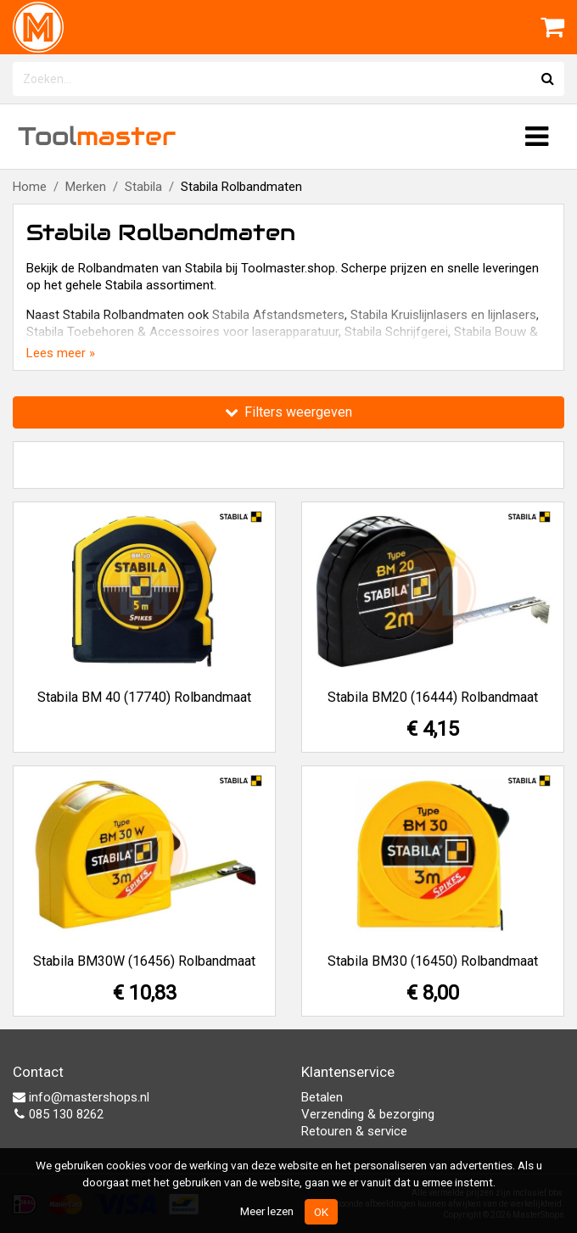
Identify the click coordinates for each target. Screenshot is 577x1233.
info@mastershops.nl (81, 1097)
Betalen (322, 1097)
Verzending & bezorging (367, 1114)
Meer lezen (267, 1211)
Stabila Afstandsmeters (278, 314)
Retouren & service (354, 1131)
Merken (85, 186)
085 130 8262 (58, 1114)
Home (30, 186)
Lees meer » (60, 353)
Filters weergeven (288, 412)
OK (321, 1212)
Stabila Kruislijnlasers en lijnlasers (443, 314)
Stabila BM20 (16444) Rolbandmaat (433, 697)
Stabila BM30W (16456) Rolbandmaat (144, 961)
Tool (97, 136)
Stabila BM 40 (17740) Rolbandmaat (144, 697)
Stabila (143, 186)
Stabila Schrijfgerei (396, 331)
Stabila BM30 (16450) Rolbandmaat (433, 961)
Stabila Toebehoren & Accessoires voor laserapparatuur (182, 331)
